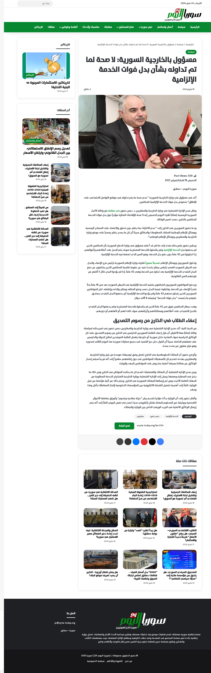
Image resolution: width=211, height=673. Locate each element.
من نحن (124, 661)
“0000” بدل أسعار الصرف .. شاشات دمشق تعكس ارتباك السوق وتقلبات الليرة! (138, 575)
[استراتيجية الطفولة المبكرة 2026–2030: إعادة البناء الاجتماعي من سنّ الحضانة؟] (136, 479)
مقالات (47, 27)
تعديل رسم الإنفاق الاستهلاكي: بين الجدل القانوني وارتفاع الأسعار (42, 151)
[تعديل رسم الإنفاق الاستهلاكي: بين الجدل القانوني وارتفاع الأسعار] (42, 131)
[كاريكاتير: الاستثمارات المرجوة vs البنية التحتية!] (42, 65)
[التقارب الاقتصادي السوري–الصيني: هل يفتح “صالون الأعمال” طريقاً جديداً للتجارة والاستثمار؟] (175, 517)
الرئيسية (190, 27)
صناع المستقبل (122, 27)
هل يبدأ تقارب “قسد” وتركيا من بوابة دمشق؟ (136, 532)
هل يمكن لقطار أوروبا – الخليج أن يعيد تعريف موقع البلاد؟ (98, 573)
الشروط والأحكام (111, 661)
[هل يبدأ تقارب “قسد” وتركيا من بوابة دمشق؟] (136, 517)
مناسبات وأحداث (86, 27)
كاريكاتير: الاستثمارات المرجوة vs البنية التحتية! (44, 85)
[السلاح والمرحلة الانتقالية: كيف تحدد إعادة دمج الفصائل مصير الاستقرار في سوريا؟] (97, 517)
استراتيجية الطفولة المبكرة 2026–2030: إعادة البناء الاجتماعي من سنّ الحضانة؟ (139, 495)
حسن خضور (150, 416)
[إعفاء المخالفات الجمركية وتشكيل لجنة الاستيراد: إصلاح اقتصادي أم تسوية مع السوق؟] (175, 479)
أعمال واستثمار (161, 27)
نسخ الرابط (120, 426)
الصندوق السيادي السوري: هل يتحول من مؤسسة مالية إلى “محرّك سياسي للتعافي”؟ (176, 575)
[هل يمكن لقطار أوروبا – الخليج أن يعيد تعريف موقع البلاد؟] (97, 559)
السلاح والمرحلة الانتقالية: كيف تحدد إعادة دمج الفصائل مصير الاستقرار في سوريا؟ (98, 534)
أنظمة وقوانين (65, 27)
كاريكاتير (34, 27)
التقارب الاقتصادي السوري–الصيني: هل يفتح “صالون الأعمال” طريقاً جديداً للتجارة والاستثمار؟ (178, 535)
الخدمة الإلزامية (167, 250)
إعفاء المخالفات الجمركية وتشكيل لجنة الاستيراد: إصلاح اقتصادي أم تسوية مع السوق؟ (176, 495)
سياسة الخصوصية (92, 661)
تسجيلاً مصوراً (148, 263)
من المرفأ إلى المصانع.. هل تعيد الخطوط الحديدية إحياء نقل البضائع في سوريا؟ (32, 213)
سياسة (177, 27)
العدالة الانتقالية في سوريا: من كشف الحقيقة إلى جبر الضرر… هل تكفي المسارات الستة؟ (97, 495)
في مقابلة (110, 211)
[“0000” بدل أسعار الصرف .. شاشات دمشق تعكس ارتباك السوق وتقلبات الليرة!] (136, 559)
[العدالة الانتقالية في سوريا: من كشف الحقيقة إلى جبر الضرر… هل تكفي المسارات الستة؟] (97, 479)
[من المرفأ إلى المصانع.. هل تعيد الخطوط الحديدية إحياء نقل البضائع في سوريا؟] (56, 215)
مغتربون (136, 416)
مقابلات (104, 27)
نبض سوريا (142, 27)
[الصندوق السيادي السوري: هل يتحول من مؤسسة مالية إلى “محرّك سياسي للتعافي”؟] (175, 559)
